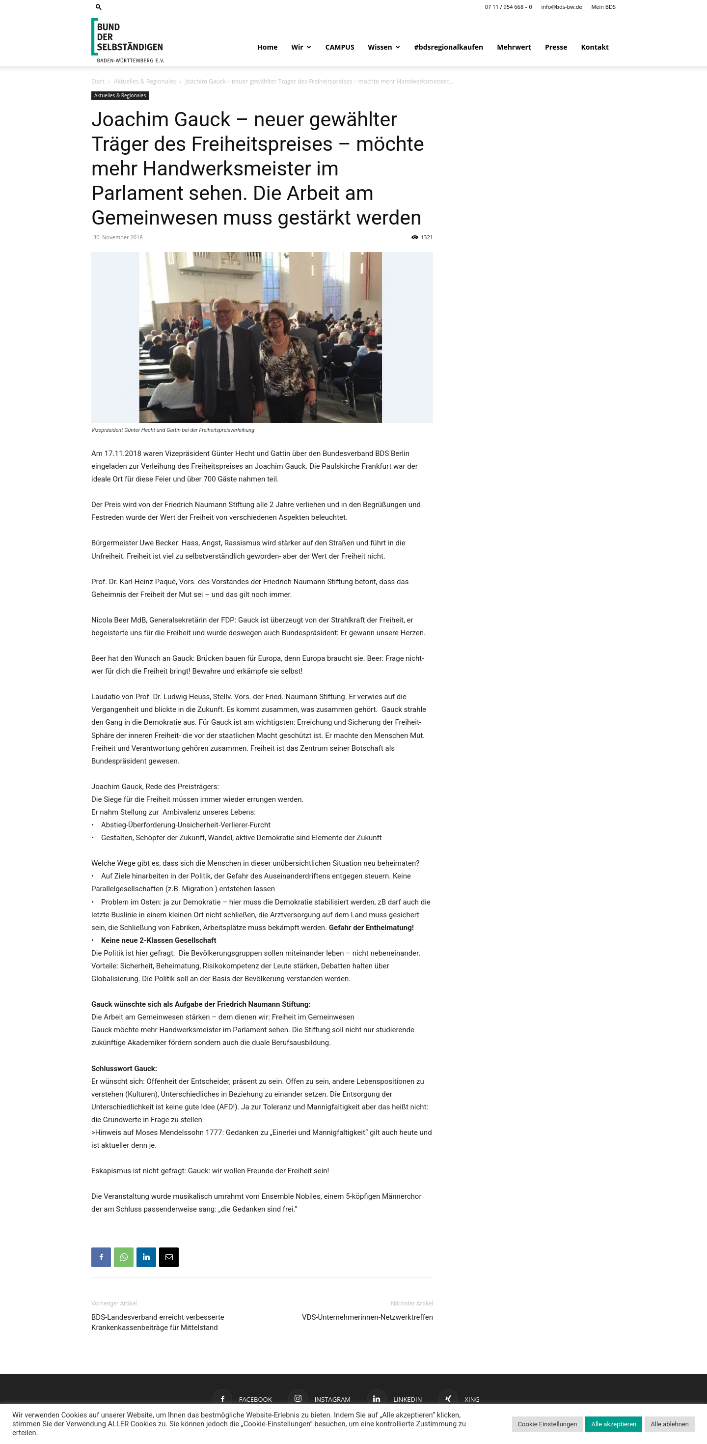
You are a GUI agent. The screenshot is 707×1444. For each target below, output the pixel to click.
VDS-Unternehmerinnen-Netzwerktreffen (367, 1317)
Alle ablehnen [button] (670, 1424)
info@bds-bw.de (562, 6)
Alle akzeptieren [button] (613, 1424)
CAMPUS (340, 47)
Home (267, 47)
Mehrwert (514, 47)
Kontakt (595, 47)
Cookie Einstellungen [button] (547, 1424)
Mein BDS (603, 6)
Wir (301, 47)
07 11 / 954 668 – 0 (508, 6)
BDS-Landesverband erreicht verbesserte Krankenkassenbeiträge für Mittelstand (157, 1322)
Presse (556, 47)
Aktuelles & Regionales (145, 81)
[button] (98, 6)
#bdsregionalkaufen (448, 47)
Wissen (384, 47)
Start (98, 81)
